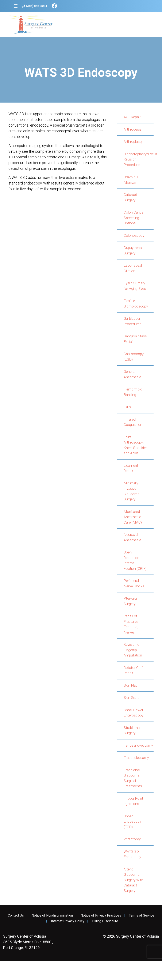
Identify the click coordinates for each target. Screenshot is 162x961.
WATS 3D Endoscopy (132, 854)
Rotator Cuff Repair (133, 670)
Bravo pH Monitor (131, 179)
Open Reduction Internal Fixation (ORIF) (135, 560)
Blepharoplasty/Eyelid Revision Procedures (139, 159)
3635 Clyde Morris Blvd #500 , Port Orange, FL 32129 (28, 942)
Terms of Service (141, 915)
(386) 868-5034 (34, 6)
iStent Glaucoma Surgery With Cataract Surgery (133, 880)
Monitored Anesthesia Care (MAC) (133, 516)
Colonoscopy (134, 235)
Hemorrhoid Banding (133, 392)
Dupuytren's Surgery (133, 250)
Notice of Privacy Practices (101, 915)
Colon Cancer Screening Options (134, 217)
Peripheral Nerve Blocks (134, 583)
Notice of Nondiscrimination (52, 915)
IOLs (127, 407)
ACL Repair (132, 117)
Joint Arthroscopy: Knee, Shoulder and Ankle (135, 445)
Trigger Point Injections (133, 801)
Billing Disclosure (105, 921)
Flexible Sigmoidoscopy (136, 303)
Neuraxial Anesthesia (132, 537)
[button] (16, 5)
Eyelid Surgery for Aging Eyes (135, 286)
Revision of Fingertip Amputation (133, 649)
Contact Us (16, 915)
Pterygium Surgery (131, 601)
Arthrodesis (133, 129)
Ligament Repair (131, 468)
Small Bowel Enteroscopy (133, 713)
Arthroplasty (133, 141)
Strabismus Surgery (133, 730)
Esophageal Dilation (133, 268)
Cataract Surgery (130, 197)
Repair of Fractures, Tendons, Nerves (131, 624)
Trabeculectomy (136, 757)
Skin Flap (131, 685)
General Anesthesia (132, 374)
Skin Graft (131, 697)
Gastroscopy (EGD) (134, 356)
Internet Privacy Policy (67, 921)
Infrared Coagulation (133, 422)
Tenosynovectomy (138, 745)
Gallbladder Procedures (133, 321)
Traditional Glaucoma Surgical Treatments (133, 778)
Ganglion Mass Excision (135, 339)
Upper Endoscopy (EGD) (132, 821)
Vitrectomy (132, 839)
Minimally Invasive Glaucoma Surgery (131, 491)
